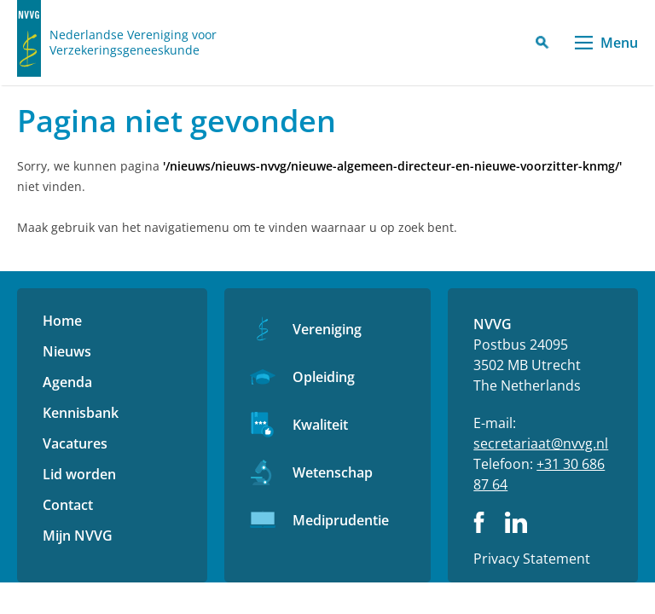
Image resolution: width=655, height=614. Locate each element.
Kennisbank (81, 413)
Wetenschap (333, 472)
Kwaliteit (320, 424)
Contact (68, 505)
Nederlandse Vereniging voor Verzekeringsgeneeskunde (133, 42)
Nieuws (67, 351)
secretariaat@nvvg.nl (540, 443)
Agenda (67, 382)
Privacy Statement (531, 558)
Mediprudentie (341, 520)
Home (62, 320)
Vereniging (327, 329)
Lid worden (79, 474)
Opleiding (324, 377)
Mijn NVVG (78, 535)
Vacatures (75, 443)
